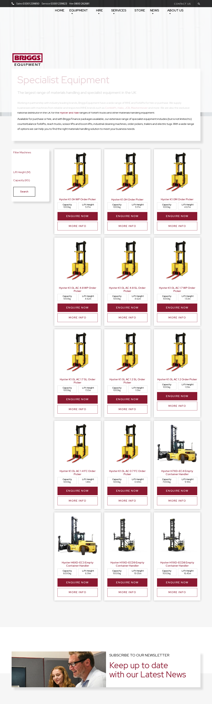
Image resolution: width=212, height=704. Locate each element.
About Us (175, 11)
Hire (99, 11)
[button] (182, 3)
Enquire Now (77, 217)
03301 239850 (31, 3)
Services (118, 11)
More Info (77, 228)
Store (139, 10)
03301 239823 (59, 3)
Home (59, 10)
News (154, 11)
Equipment (78, 11)
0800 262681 (81, 3)
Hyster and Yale (69, 112)
